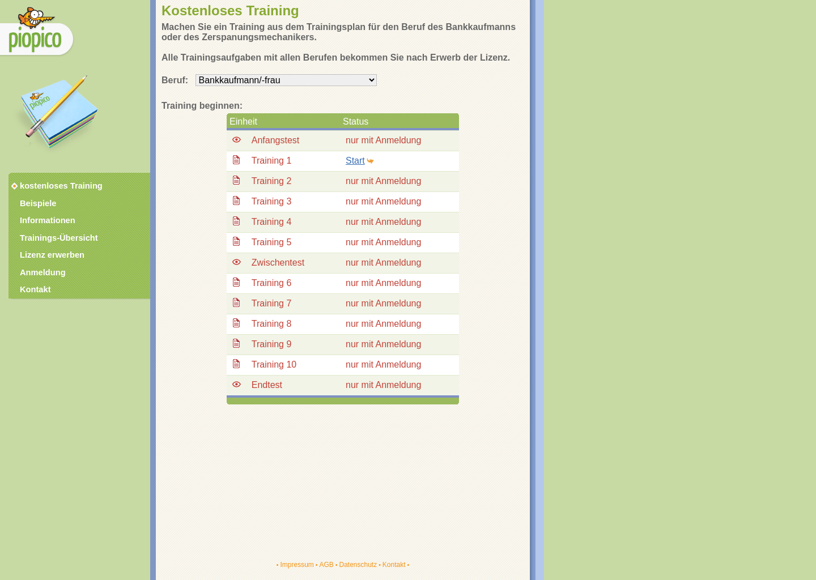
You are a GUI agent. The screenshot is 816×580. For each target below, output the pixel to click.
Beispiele (38, 203)
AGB (326, 565)
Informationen (47, 220)
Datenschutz (358, 565)
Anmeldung (43, 272)
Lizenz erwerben (52, 254)
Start (355, 160)
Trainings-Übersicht (59, 237)
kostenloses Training (54, 185)
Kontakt (394, 565)
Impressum (296, 565)
